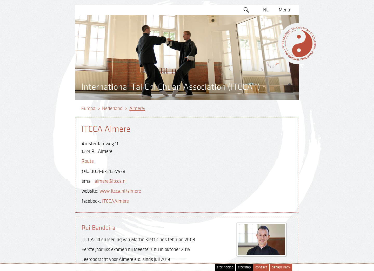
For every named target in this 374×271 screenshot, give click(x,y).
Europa (88, 108)
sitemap (244, 267)
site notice (225, 267)
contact (261, 267)
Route (88, 161)
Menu (284, 9)
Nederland (112, 108)
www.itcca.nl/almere (120, 191)
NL (266, 9)
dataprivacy (281, 267)
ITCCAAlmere (115, 201)
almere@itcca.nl (110, 181)
